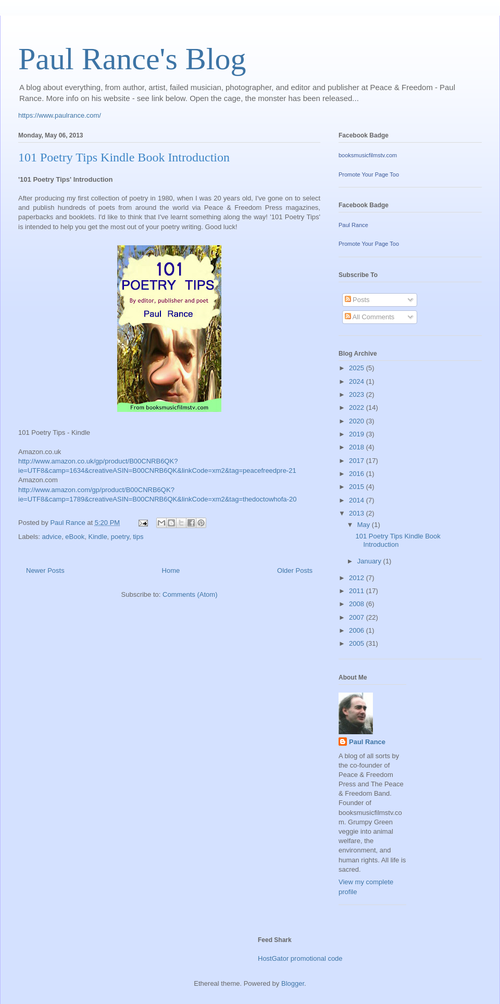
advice (52, 537)
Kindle (97, 537)
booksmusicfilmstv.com (368, 155)
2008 (357, 604)
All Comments (370, 317)
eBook (74, 537)
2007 (357, 617)
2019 (357, 434)
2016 (357, 474)
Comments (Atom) (189, 594)
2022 (357, 407)
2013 (357, 513)
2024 (357, 381)
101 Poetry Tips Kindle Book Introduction (124, 157)
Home (171, 570)
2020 (357, 421)
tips (138, 537)
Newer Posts (45, 570)
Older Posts (294, 570)
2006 (357, 630)
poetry (120, 537)
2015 (357, 487)
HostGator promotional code (300, 958)
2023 (357, 394)
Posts (357, 300)
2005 (357, 643)
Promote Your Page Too (369, 174)
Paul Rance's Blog (132, 59)
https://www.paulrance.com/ (59, 115)
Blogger (292, 983)
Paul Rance (353, 225)
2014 (357, 500)
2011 (357, 591)
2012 (357, 578)
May (364, 525)
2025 (357, 368)
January (370, 561)
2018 (357, 447)
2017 (357, 461)
